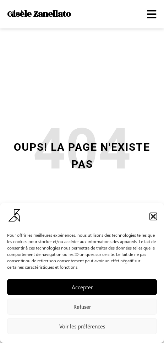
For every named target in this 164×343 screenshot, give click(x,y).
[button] (153, 216)
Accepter (82, 287)
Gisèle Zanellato (39, 14)
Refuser (82, 306)
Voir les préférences (82, 326)
